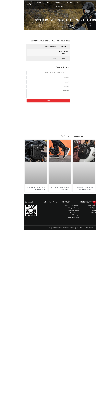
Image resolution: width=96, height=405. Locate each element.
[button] (6, 5)
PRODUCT (33, 3)
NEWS (15, 3)
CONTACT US (34, 6)
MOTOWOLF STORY (48, 3)
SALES (23, 3)
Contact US (5, 202)
